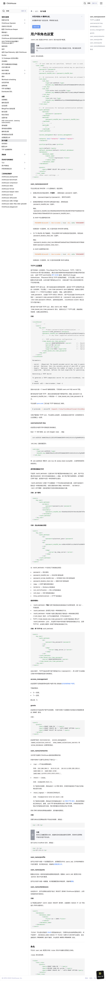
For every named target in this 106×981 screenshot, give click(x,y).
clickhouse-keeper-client (10, 192)
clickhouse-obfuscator (9, 198)
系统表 (4, 154)
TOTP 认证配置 (95, 20)
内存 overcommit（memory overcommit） (11, 121)
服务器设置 (5, 102)
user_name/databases (97, 46)
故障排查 (4, 85)
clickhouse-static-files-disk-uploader (14, 204)
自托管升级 (5, 82)
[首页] (31, 11)
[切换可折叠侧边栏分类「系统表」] (25, 154)
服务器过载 (5, 131)
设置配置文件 (6, 137)
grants (92, 33)
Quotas (4, 55)
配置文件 (4, 146)
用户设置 (4, 140)
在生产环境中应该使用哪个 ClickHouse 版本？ (10, 42)
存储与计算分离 (7, 26)
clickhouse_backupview (10, 177)
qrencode (40, 403)
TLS (3, 162)
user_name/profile (96, 39)
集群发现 (4, 46)
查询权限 (4, 125)
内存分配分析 (6, 67)
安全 (95, 978)
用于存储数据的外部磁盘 (9, 64)
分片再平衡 (5, 35)
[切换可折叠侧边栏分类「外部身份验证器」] (25, 168)
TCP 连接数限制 (7, 149)
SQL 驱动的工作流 (65, 48)
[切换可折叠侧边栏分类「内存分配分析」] (25, 73)
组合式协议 (5, 114)
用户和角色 (5, 165)
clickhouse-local (7, 195)
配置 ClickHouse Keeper (10, 29)
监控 (3, 49)
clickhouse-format (8, 189)
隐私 (91, 978)
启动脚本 (4, 61)
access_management (97, 30)
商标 (86, 978)
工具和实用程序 (7, 173)
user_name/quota (96, 43)
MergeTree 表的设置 (8, 108)
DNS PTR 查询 (69, 801)
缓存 (3, 76)
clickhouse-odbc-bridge (10, 201)
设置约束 (4, 118)
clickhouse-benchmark (9, 180)
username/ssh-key (96, 23)
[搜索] (90, 3)
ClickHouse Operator (9, 23)
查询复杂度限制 (7, 128)
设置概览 (4, 99)
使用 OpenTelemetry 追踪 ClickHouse (14, 52)
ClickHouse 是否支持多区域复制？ (13, 38)
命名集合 (4, 143)
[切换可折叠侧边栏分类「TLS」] (25, 162)
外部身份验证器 (7, 169)
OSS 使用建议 (6, 88)
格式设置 (4, 111)
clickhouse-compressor (10, 183)
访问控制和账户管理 (67, 683)
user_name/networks (97, 36)
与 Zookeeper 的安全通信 (10, 58)
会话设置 (4, 105)
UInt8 (49, 932)
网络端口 (4, 32)
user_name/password (97, 17)
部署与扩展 (5, 20)
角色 (91, 49)
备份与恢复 (5, 70)
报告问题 (36, 27)
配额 (72, 881)
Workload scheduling (9, 79)
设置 (3, 96)
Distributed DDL (7, 91)
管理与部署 (5, 17)
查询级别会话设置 (7, 134)
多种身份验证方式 (95, 26)
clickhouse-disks (7, 186)
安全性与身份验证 (7, 159)
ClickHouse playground (9, 207)
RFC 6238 (55, 275)
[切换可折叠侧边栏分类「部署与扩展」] (25, 20)
